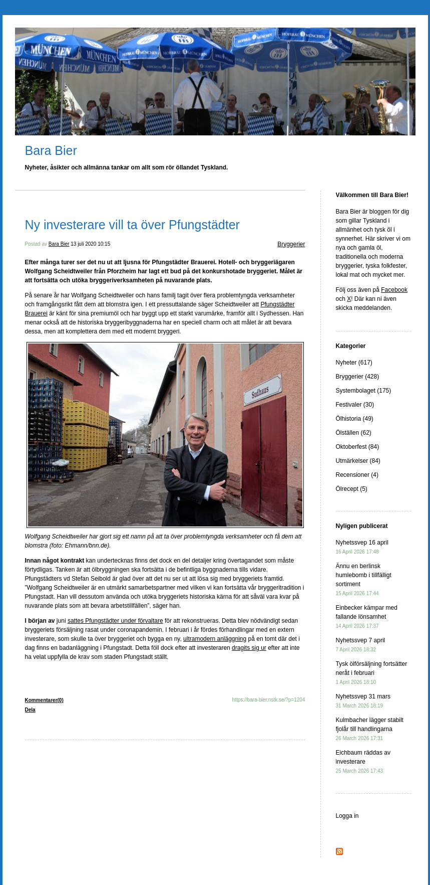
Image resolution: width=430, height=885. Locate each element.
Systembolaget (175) (363, 390)
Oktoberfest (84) (357, 446)
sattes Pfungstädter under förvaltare (115, 620)
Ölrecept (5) (351, 488)
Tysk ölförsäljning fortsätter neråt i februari (371, 672)
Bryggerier (291, 244)
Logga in (347, 815)
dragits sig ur (249, 647)
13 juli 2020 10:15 (90, 244)
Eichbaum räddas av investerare (363, 761)
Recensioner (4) (357, 474)
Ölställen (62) (353, 432)
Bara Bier (51, 150)
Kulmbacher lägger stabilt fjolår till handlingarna (369, 729)
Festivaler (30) (355, 404)
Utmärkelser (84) (358, 460)
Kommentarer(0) (44, 700)
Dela (30, 710)
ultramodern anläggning (214, 638)
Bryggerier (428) (357, 376)
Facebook (394, 289)
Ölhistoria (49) (354, 418)
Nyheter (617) (354, 362)
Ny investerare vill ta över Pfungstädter (132, 225)
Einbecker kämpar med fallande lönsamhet (366, 616)
